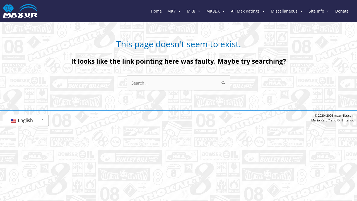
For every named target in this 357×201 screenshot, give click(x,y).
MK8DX (215, 11)
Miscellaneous (287, 11)
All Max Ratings (248, 11)
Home (156, 11)
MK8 (194, 11)
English (22, 120)
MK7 (174, 11)
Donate (342, 11)
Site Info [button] (319, 11)
